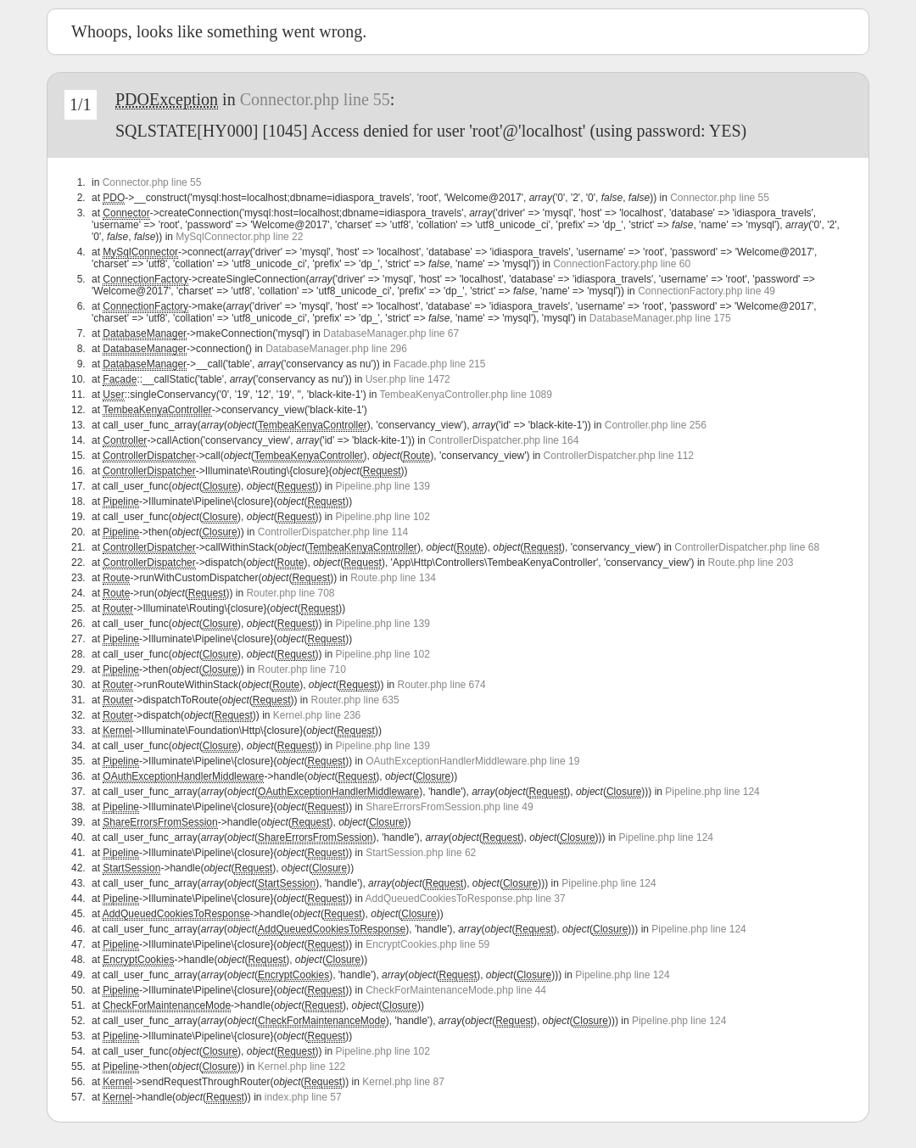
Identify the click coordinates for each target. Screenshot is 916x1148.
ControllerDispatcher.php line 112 (619, 456)
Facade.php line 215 (440, 364)
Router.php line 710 (302, 669)
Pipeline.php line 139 (383, 486)
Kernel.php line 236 (316, 715)
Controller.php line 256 (656, 425)
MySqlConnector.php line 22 (239, 237)
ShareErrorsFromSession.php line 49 (449, 807)
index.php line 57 (303, 1097)
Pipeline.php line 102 (383, 517)
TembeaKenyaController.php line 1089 (465, 394)
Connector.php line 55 (315, 99)
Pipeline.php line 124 (712, 792)
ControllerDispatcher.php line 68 (746, 547)
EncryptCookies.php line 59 (427, 944)
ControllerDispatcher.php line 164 (503, 440)
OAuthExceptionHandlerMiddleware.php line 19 (472, 761)
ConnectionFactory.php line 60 (621, 264)
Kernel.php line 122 (301, 1066)
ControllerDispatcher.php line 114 (333, 532)
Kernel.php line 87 (403, 1082)
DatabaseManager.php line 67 (391, 333)
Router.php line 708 (290, 593)
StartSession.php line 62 (421, 853)
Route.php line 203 (751, 562)
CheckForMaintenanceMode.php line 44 (456, 990)
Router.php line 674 (442, 685)
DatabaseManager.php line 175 (660, 318)
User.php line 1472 (408, 379)
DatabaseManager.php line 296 (336, 349)
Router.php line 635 (355, 700)
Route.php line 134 (393, 578)
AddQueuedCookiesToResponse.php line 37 (466, 898)
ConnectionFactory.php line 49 (706, 291)
